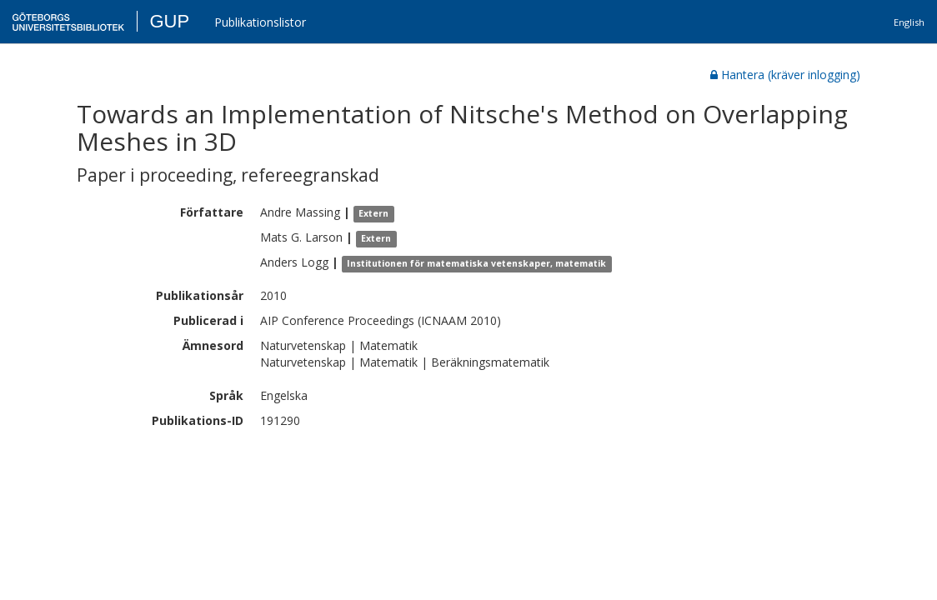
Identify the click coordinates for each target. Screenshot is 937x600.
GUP (169, 21)
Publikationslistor (260, 22)
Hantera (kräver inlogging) (785, 74)
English (909, 22)
